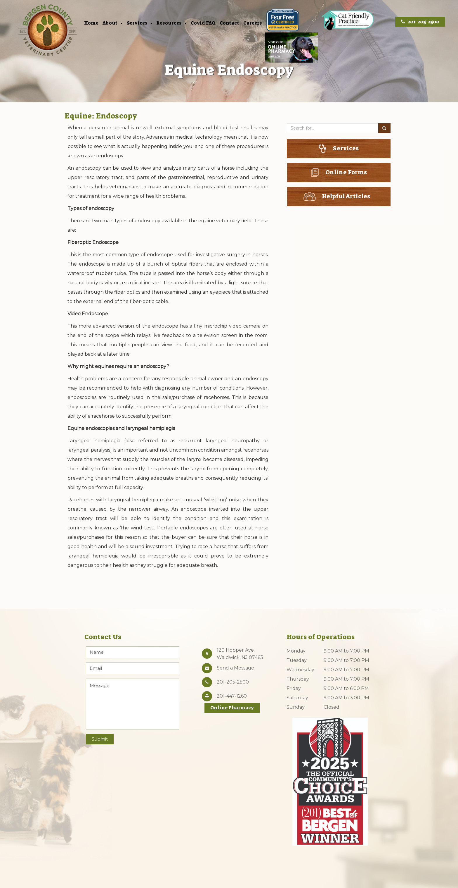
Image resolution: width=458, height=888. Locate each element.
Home (91, 23)
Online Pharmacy (232, 708)
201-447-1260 (232, 696)
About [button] (113, 23)
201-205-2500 (420, 21)
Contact (229, 23)
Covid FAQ (203, 23)
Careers (252, 23)
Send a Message (235, 668)
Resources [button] (171, 23)
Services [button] (139, 23)
